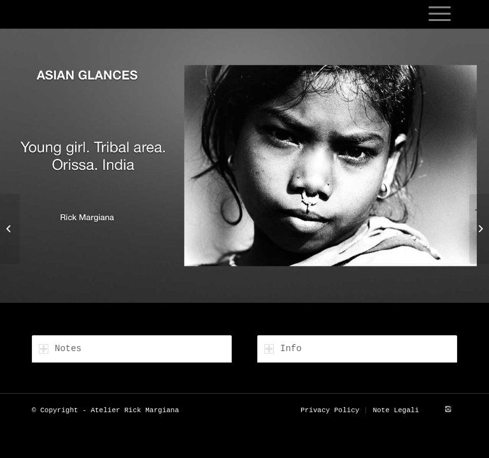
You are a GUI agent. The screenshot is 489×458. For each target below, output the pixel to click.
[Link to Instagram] (447, 409)
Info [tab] (283, 349)
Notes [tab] (60, 349)
